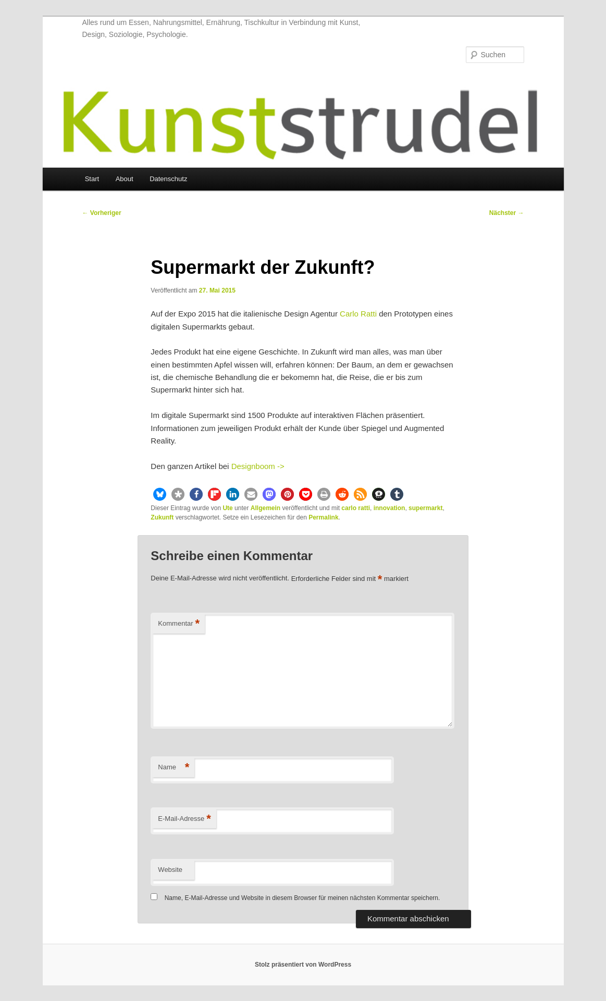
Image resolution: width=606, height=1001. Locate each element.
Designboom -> (258, 466)
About (124, 179)
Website (170, 869)
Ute (227, 508)
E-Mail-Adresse (184, 819)
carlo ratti (355, 508)
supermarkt (425, 508)
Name (173, 767)
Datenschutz (168, 179)
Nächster (506, 213)
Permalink (323, 517)
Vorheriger (101, 213)
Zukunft (162, 517)
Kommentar (179, 623)
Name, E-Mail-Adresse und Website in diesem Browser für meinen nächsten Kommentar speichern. (302, 898)
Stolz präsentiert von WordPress (303, 964)
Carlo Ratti (358, 313)
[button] (159, 494)
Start (92, 179)
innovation (389, 508)
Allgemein (265, 508)
